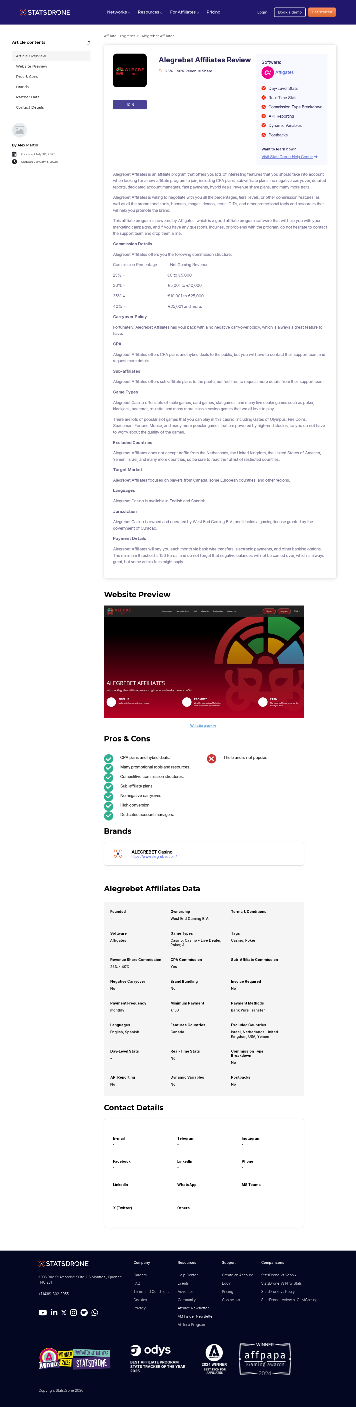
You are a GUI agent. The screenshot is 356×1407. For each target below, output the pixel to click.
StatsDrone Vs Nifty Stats (281, 1283)
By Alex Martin (25, 145)
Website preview (203, 726)
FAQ (137, 1283)
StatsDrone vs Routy (278, 1291)
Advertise (186, 1291)
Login (262, 12)
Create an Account (237, 1275)
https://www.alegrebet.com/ (154, 856)
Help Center (188, 1275)
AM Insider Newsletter (196, 1316)
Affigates (284, 72)
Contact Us (231, 1300)
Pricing (227, 1291)
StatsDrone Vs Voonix (278, 1275)
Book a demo (290, 12)
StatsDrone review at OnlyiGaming (289, 1300)
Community (187, 1300)
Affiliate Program (191, 1324)
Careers (140, 1275)
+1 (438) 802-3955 (53, 1294)
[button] (118, 12)
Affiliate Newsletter (193, 1308)
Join (130, 105)
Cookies (140, 1300)
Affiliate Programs (119, 36)
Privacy (140, 1308)
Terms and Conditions (151, 1291)
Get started (322, 12)
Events (183, 1283)
